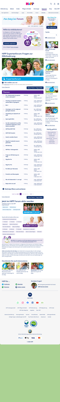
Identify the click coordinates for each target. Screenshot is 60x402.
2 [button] (22, 194)
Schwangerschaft (16, 209)
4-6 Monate (11, 229)
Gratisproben (52, 135)
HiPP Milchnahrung (33, 307)
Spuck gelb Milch (10, 119)
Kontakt (49, 317)
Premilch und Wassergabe (12, 174)
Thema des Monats (20, 231)
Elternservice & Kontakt (53, 12)
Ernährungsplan (51, 136)
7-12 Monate (18, 229)
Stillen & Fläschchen (13, 224)
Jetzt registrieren (34, 26)
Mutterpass (52, 140)
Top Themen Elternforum (33, 317)
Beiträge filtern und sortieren (15, 189)
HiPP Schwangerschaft (10, 307)
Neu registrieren (5, 12)
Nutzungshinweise (20, 314)
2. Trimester (12, 221)
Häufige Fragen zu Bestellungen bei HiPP (17, 317)
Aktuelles (43, 12)
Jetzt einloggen (14, 47)
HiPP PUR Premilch (10, 133)
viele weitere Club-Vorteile (27, 241)
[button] (51, 4)
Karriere (27, 314)
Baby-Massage (49, 138)
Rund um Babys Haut (7, 209)
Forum (37, 12)
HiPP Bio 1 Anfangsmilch (12, 149)
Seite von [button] (15, 194)
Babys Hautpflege (16, 226)
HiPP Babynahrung (43, 307)
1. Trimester (5, 221)
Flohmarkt (39, 231)
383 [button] (31, 194)
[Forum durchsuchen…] (51, 35)
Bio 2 (7, 105)
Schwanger (50, 133)
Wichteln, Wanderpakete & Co (8, 234)
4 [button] (25, 194)
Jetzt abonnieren (51, 60)
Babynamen (5, 224)
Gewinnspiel (52, 141)
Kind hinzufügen (15, 12)
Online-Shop (52, 143)
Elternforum (7, 84)
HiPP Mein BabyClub (23, 310)
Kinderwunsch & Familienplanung (9, 219)
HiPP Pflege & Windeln (22, 307)
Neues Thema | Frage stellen (35, 88)
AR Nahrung (9, 145)
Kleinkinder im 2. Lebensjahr (29, 229)
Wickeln (54, 133)
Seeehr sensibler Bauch (11, 137)
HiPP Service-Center (43, 286)
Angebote (32, 310)
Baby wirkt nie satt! (11, 183)
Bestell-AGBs (42, 314)
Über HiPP (38, 310)
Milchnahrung (13, 207)
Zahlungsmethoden (51, 314)
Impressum (43, 317)
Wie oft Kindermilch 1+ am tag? (14, 179)
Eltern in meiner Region (30, 231)
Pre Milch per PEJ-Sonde (12, 168)
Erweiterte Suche (51, 37)
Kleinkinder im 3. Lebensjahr (8, 231)
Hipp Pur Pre (9, 164)
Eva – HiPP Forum (37, 109)
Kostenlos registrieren (10, 43)
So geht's (41, 26)
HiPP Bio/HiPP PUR (10, 129)
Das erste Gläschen (6, 226)
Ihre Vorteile (29, 12)
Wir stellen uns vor (10, 83)
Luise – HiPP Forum (38, 100)
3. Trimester (19, 221)
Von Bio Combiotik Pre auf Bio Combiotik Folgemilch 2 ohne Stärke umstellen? (13, 124)
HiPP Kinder (51, 307)
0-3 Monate (5, 229)
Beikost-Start (5, 207)
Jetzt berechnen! (51, 82)
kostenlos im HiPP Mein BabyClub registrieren (27, 240)
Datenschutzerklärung (9, 314)
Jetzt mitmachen (51, 103)
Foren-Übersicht (6, 87)
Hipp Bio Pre (9, 159)
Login (23, 12)
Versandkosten (34, 314)
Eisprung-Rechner (52, 132)
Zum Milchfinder (51, 125)
